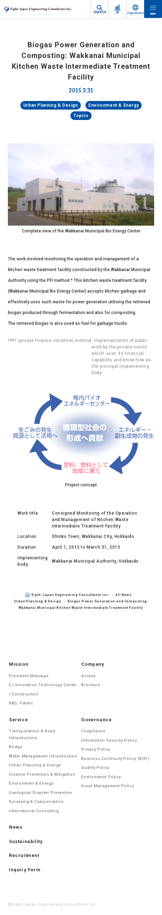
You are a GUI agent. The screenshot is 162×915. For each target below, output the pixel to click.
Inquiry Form (24, 869)
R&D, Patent (21, 703)
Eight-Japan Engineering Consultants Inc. (67, 595)
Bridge (16, 747)
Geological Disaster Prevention (41, 792)
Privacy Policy (95, 749)
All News (124, 595)
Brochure (90, 685)
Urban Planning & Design (50, 105)
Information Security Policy (109, 740)
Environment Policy (101, 777)
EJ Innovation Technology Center (43, 685)
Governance (96, 719)
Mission (18, 664)
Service (18, 719)
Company (92, 664)
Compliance (93, 731)
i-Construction (23, 694)
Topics (81, 115)
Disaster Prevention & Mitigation (42, 774)
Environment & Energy (113, 105)
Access (88, 676)
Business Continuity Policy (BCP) (115, 758)
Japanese (135, 12)
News (15, 827)
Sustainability (26, 841)
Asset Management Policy (107, 786)
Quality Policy (95, 767)
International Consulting (34, 811)
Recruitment (24, 855)
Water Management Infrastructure (43, 756)
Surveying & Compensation (36, 801)
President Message (28, 676)
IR (117, 12)
